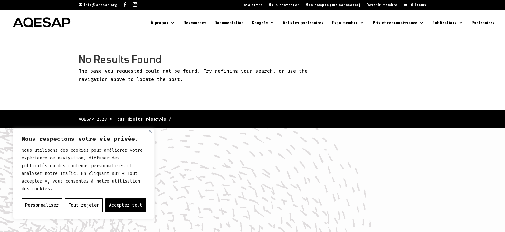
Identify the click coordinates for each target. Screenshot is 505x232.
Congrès (260, 23)
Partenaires (483, 23)
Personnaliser (42, 205)
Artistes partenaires (303, 23)
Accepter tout (125, 205)
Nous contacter (284, 5)
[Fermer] (150, 131)
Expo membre (345, 23)
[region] (84, 173)
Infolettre (252, 5)
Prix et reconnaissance (395, 23)
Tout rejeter (83, 205)
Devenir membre (382, 5)
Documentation (228, 23)
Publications (444, 23)
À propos (159, 23)
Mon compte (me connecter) (332, 5)
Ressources (194, 23)
